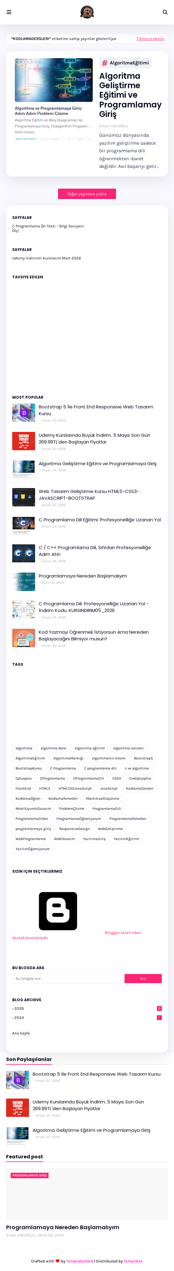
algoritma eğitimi (90, 748)
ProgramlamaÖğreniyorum (78, 819)
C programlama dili (100, 768)
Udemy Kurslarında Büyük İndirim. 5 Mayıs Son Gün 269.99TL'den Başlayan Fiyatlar (94, 438)
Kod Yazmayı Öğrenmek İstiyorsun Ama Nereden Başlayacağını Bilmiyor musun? (94, 635)
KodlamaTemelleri (63, 798)
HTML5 (44, 788)
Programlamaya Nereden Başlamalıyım (83, 576)
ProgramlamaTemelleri (128, 819)
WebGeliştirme (110, 829)
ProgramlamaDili (106, 808)
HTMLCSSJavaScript (75, 788)
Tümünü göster (150, 38)
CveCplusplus (140, 778)
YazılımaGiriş (94, 839)
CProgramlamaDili (88, 778)
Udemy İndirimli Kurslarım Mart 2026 (46, 258)
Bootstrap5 (143, 758)
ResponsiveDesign (74, 829)
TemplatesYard (79, 1261)
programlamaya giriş (33, 829)
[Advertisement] (87, 713)
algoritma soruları (128, 748)
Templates (133, 1261)
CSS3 (116, 778)
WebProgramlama (31, 839)
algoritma (24, 748)
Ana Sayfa (21, 1033)
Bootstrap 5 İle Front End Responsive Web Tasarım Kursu (96, 410)
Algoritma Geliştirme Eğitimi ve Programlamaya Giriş (133, 95)
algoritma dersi (54, 748)
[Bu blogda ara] (68, 978)
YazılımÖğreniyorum (33, 849)
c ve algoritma (137, 768)
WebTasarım (64, 839)
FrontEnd (23, 788)
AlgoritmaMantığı (68, 758)
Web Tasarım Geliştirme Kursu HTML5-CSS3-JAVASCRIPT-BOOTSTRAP (89, 495)
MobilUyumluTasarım (33, 808)
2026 (88, 1008)
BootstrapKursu (29, 768)
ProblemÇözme (71, 808)
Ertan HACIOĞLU (114, 126)
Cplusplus (24, 778)
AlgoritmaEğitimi (125, 63)
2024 (88, 1017)
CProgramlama (52, 778)
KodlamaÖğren (28, 798)
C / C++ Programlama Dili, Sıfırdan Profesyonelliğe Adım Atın (95, 551)
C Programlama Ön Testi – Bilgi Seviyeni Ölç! (48, 228)
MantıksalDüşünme (102, 798)
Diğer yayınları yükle (87, 194)
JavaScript (109, 788)
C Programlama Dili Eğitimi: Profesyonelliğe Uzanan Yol (100, 519)
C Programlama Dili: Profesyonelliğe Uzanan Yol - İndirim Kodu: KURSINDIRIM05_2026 (94, 607)
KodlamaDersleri (140, 788)
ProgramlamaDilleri (32, 819)
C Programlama (63, 768)
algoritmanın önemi (109, 758)
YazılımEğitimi (126, 839)
